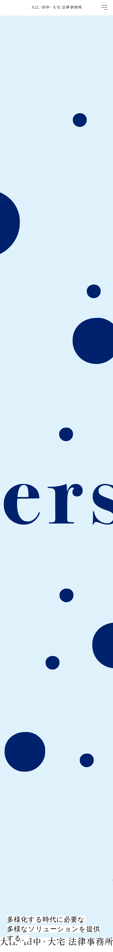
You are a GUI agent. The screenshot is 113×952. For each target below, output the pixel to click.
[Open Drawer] (106, 7)
